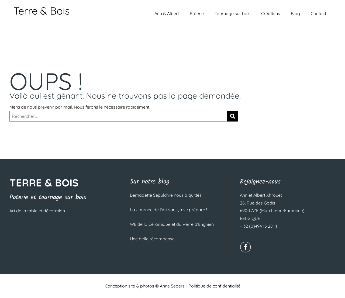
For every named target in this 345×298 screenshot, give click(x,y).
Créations (270, 13)
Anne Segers (172, 286)
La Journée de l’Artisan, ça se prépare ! (168, 209)
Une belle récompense (152, 238)
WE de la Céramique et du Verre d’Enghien (172, 224)
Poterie (197, 13)
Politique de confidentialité (214, 286)
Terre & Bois (41, 11)
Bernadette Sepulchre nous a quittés (166, 195)
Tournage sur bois (232, 13)
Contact (318, 13)
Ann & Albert (166, 13)
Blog (295, 13)
